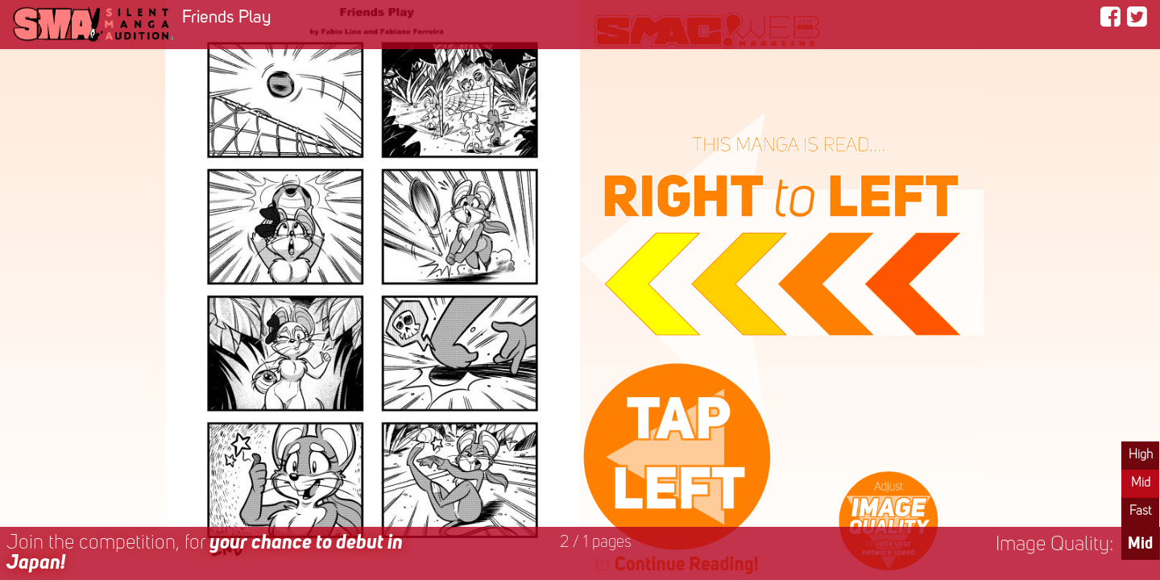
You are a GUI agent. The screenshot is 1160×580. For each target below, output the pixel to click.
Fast (1140, 511)
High (1141, 455)
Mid (1140, 483)
